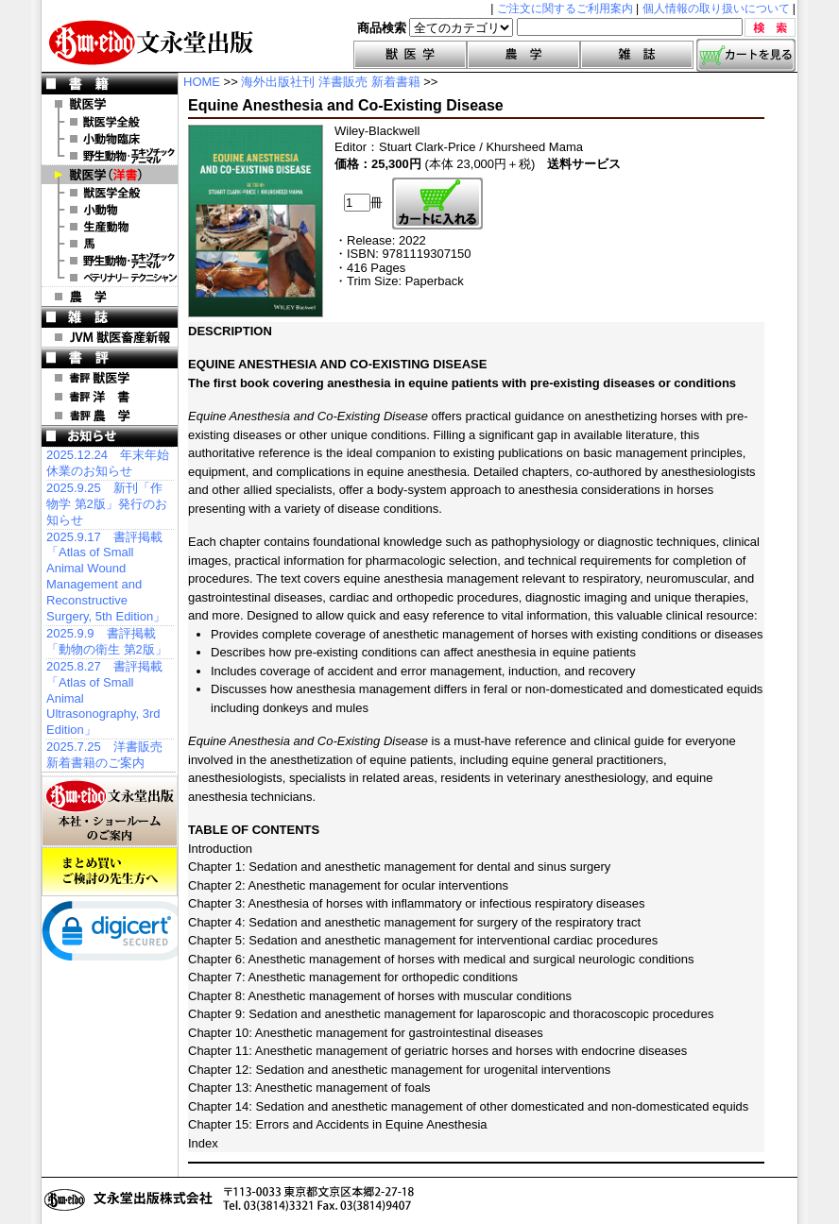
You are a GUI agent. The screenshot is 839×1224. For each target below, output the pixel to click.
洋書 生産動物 (110, 226)
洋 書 (110, 174)
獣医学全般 (110, 121)
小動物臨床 (110, 138)
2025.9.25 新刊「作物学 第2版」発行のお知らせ (106, 504)
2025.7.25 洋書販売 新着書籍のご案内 (104, 755)
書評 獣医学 (110, 377)
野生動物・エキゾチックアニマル (110, 155)
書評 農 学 (110, 415)
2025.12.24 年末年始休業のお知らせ (107, 463)
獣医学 (410, 55)
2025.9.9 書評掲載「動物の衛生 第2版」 (106, 641)
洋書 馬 (110, 243)
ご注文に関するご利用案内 (565, 8)
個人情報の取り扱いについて (716, 8)
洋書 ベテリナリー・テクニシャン (110, 277)
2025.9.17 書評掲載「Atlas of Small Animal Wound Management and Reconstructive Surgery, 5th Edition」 (105, 576)
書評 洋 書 (110, 396)
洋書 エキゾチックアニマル (110, 260)
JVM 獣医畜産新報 (110, 337)
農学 (523, 55)
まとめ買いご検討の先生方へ (110, 871)
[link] (117, 935)
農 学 (110, 296)
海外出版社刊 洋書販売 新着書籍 (330, 82)
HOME (201, 82)
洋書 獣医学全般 (110, 192)
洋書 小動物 (110, 209)
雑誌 (636, 55)
